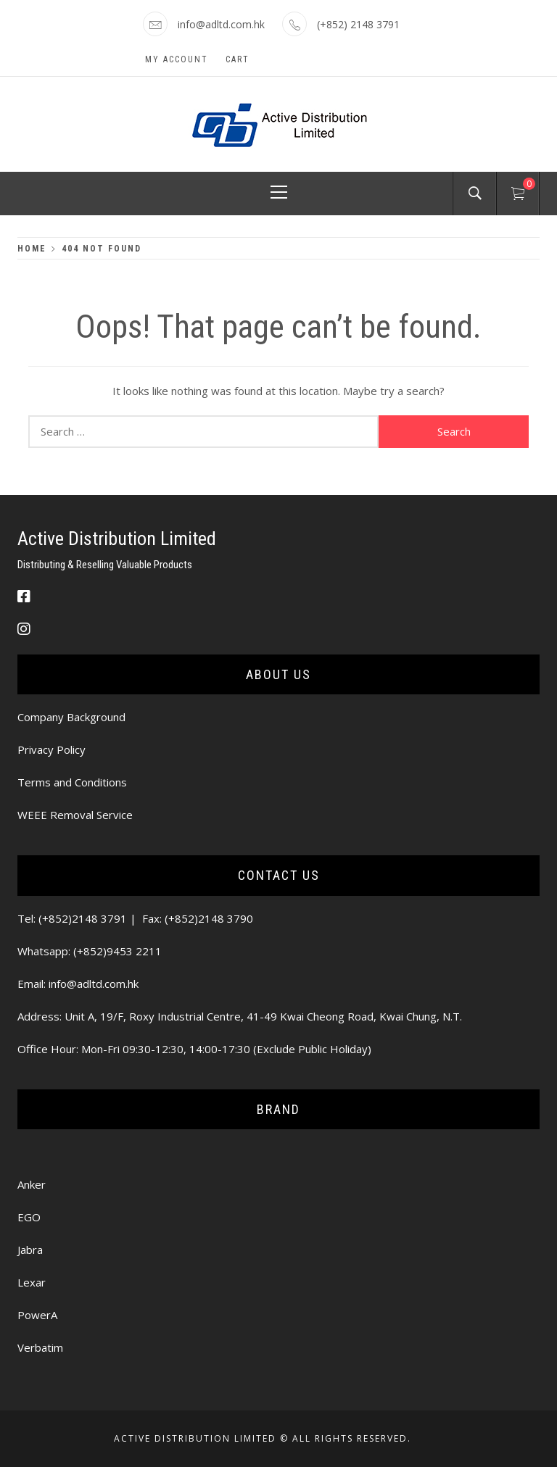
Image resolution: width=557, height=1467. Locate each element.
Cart (237, 59)
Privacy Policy (51, 749)
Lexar (31, 1282)
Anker (31, 1184)
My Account (176, 59)
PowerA (37, 1315)
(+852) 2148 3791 (358, 24)
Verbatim (40, 1347)
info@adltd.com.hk (221, 24)
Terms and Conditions (72, 782)
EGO (29, 1217)
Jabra (30, 1249)
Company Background (71, 717)
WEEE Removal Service (75, 814)
